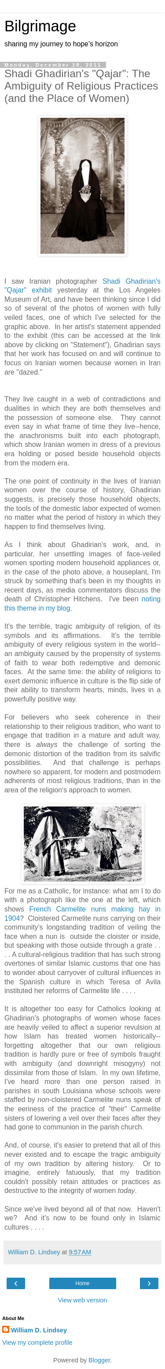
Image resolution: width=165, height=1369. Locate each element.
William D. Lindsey (39, 1330)
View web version (82, 1300)
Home (82, 1283)
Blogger (99, 1360)
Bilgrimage (40, 26)
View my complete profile (37, 1342)
